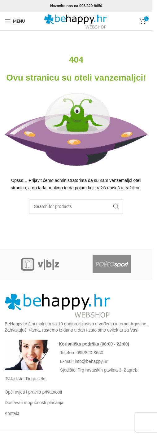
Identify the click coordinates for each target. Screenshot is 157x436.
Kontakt (12, 413)
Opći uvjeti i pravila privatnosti (33, 392)
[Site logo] (76, 20)
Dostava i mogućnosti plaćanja (34, 402)
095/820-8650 (90, 6)
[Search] (76, 206)
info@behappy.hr (91, 361)
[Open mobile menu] (15, 21)
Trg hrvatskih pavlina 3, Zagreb (107, 370)
